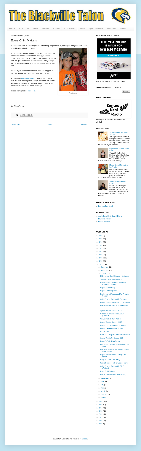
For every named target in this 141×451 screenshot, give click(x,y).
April (102, 388)
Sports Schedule (96, 28)
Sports (82, 28)
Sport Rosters (69, 28)
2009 (101, 424)
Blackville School (104, 219)
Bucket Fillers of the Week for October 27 (115, 302)
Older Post (83, 124)
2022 (101, 248)
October (104, 273)
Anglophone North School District (110, 216)
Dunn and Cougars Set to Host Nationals (115, 335)
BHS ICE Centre (104, 222)
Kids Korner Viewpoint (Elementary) (113, 374)
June (103, 382)
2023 (101, 245)
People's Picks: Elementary (110, 360)
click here (31, 91)
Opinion (45, 28)
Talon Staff (111, 28)
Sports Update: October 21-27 (111, 311)
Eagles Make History (107, 288)
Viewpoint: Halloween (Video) (110, 279)
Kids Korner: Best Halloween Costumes (114, 276)
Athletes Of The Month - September (113, 325)
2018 (101, 261)
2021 (101, 251)
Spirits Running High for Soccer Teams (114, 363)
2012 (101, 414)
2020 (101, 255)
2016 (101, 401)
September (105, 378)
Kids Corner (24, 28)
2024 (101, 242)
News (35, 28)
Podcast (56, 28)
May (102, 385)
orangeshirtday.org (28, 78)
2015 (101, 405)
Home (50, 124)
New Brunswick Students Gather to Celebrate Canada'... (113, 283)
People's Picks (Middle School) (111, 328)
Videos (123, 28)
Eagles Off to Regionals (108, 291)
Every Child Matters (107, 371)
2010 (101, 421)
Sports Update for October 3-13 (111, 338)
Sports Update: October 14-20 (111, 322)
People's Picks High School (110, 341)
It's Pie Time (104, 332)
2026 (101, 236)
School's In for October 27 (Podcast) (113, 299)
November (105, 270)
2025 (101, 239)
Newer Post (16, 124)
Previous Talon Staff (105, 206)
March (103, 391)
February (104, 394)
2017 (101, 264)
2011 (101, 417)
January (104, 397)
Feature (12, 28)
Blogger (84, 439)
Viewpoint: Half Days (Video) (110, 319)
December (105, 267)
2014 (101, 408)
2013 (101, 411)
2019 (101, 258)
